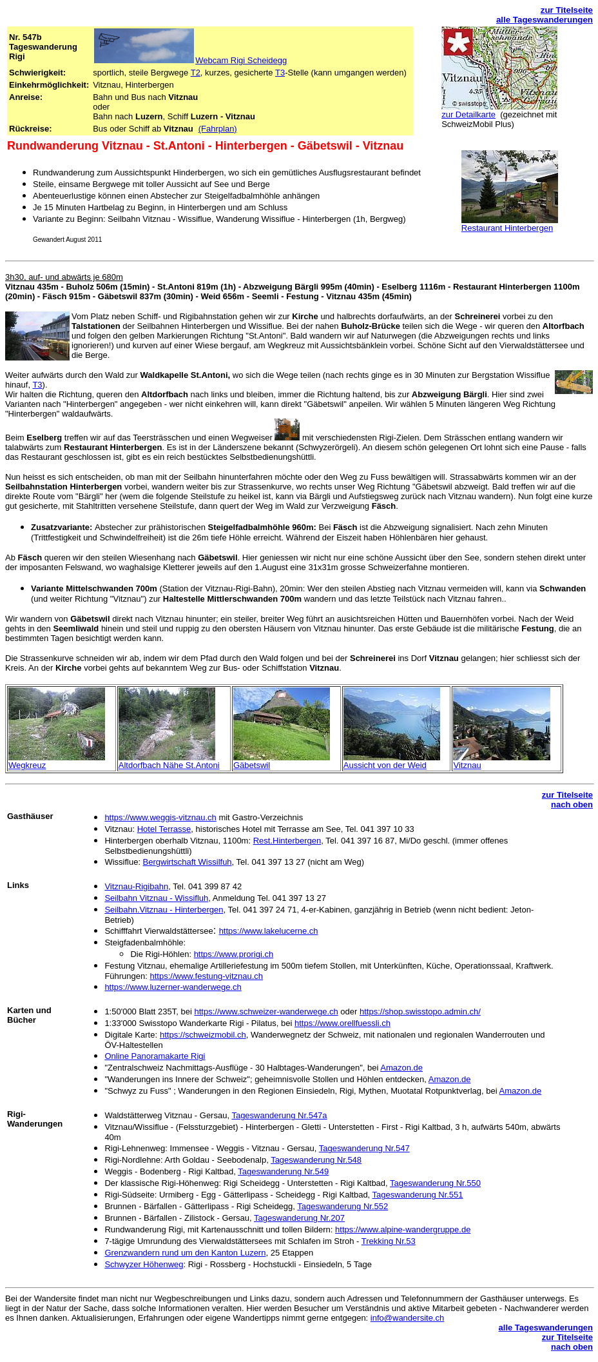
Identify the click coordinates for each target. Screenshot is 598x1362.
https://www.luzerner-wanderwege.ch (172, 987)
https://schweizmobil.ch (203, 1035)
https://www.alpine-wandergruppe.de (402, 1229)
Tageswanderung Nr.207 (299, 1218)
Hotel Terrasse (164, 829)
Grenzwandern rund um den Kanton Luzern (184, 1253)
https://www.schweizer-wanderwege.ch (266, 1011)
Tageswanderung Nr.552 (342, 1206)
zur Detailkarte (468, 114)
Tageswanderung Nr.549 (283, 1171)
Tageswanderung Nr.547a (279, 1115)
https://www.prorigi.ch (234, 954)
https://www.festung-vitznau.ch (206, 976)
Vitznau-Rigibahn (136, 886)
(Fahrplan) (217, 128)
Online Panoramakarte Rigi (154, 1056)
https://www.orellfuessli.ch (342, 1023)
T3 (280, 72)
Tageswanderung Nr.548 (316, 1160)
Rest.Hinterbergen (287, 840)
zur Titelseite (567, 10)
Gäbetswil (251, 765)
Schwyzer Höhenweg (143, 1264)
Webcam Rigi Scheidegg (241, 60)
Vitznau (467, 765)
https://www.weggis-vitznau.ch (160, 817)
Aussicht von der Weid (385, 765)
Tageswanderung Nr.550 (435, 1183)
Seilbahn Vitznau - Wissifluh (156, 898)
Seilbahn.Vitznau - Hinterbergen (163, 909)
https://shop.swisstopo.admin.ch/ (420, 1011)
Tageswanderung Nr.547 (364, 1148)
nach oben (572, 804)
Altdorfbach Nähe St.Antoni (169, 765)
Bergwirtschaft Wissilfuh (187, 862)
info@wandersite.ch (407, 1318)
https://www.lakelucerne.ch (268, 931)
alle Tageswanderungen (544, 20)
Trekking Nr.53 (389, 1241)
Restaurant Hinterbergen (507, 228)
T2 (195, 72)
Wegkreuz (27, 765)
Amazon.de (401, 1067)
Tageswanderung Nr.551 (417, 1194)
